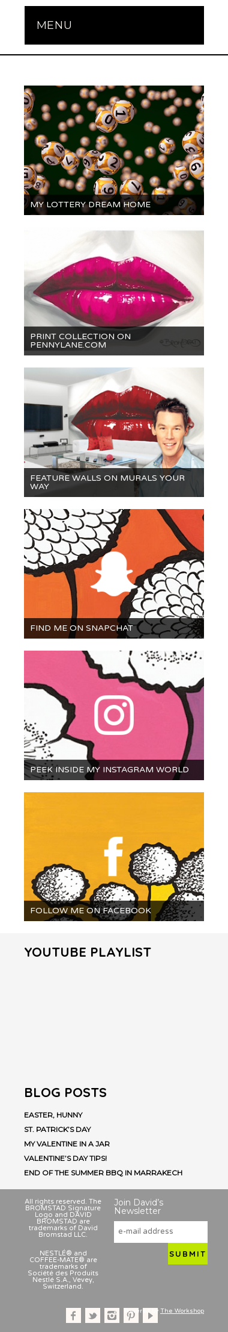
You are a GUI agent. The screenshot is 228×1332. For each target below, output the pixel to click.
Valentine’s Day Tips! (65, 1158)
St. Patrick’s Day (57, 1129)
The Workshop (182, 1311)
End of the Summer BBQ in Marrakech (103, 1173)
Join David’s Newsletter (138, 1206)
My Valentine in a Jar (67, 1144)
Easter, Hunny (53, 1115)
